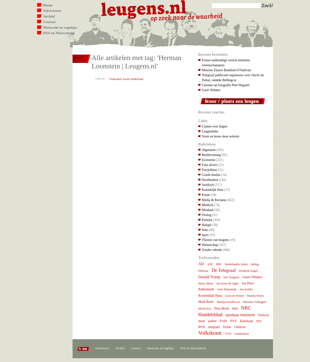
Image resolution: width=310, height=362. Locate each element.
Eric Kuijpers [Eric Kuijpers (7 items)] (231, 277)
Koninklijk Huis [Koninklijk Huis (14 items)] (210, 295)
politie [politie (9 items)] (212, 321)
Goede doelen (211, 175)
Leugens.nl (144, 9)
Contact (49, 22)
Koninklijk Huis (212, 190)
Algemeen (209, 150)
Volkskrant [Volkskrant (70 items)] (210, 333)
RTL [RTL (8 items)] (259, 321)
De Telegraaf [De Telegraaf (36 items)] (224, 270)
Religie (207, 225)
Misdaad (207, 210)
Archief (49, 16)
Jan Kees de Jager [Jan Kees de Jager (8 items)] (227, 283)
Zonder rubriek (212, 250)
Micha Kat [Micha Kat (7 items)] (204, 308)
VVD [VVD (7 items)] (228, 333)
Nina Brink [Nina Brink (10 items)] (221, 308)
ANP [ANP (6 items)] (210, 264)
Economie (208, 160)
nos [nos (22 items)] (235, 308)
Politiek (207, 220)
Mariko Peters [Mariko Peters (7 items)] (255, 295)
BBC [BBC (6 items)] (219, 264)
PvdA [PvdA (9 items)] (223, 321)
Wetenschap (210, 245)
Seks (205, 230)
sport (205, 235)
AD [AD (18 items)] (201, 264)
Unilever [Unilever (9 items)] (240, 327)
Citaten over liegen (214, 126)
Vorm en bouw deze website (220, 136)
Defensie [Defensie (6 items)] (203, 271)
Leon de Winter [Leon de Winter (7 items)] (234, 295)
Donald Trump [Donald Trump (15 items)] (209, 277)
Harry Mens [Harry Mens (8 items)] (205, 283)
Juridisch (208, 185)
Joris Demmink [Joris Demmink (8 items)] (226, 289)
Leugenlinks (210, 131)
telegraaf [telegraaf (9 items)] (214, 327)
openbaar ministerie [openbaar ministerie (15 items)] (240, 315)
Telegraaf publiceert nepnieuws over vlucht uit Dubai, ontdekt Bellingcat (233, 77)
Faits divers (209, 165)
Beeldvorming (211, 155)
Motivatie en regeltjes (60, 27)
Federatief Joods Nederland (126, 79)
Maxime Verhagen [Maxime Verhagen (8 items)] (254, 302)
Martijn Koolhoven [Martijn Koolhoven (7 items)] (228, 302)
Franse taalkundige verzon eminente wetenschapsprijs (226, 62)
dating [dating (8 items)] (255, 264)
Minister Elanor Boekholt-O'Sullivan (226, 70)
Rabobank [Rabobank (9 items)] (246, 321)
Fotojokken (209, 170)
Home (48, 5)
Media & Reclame (214, 200)
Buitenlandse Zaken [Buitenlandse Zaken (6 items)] (236, 264)
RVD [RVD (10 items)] (201, 327)
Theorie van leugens (215, 240)
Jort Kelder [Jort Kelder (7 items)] (246, 289)
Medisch (207, 205)
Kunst (206, 195)
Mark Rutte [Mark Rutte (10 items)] (206, 302)
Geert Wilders (211, 90)
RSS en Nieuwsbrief (59, 33)
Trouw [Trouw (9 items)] (227, 327)
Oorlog (206, 215)
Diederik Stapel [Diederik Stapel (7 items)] (248, 271)
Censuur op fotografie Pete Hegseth (225, 85)
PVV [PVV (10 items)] (233, 321)
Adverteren (52, 11)
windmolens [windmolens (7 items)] (241, 333)
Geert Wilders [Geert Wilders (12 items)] (252, 277)
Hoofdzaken (210, 180)
